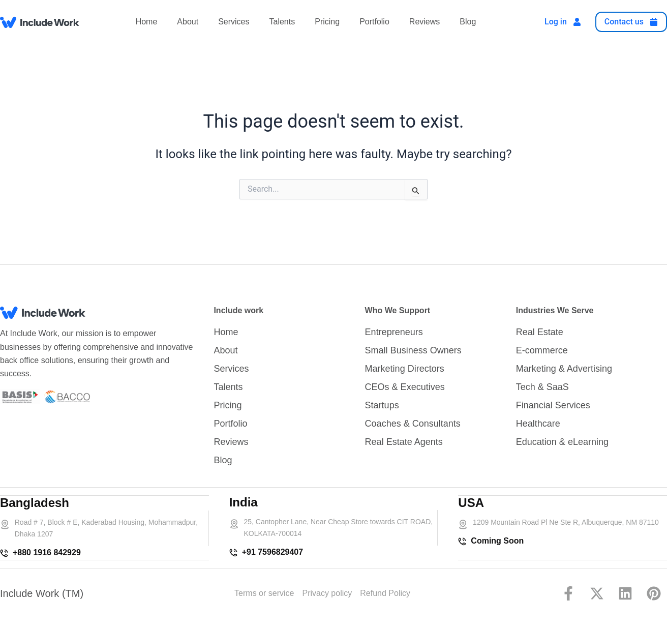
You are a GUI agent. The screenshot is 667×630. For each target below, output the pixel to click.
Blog (468, 21)
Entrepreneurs (394, 332)
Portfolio (374, 21)
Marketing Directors (404, 369)
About (187, 21)
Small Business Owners (413, 351)
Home (147, 21)
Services (233, 21)
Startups (382, 406)
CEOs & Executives (405, 387)
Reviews (424, 21)
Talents (282, 21)
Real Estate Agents (404, 442)
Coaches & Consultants (413, 424)
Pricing (327, 21)
